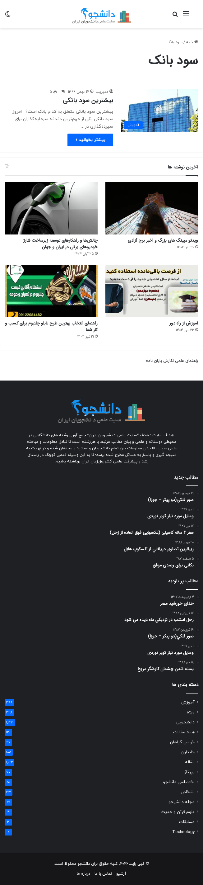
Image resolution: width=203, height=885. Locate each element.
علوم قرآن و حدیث (178, 812)
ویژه (191, 712)
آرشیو (121, 874)
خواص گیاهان (182, 742)
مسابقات (187, 822)
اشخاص (188, 792)
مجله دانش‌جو (181, 802)
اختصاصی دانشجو (179, 782)
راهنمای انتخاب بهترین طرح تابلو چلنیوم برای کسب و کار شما (51, 326)
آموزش (188, 702)
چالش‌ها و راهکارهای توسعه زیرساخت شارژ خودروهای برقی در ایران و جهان (60, 243)
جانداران (188, 752)
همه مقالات (184, 732)
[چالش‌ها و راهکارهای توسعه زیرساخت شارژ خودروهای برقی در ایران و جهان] (51, 208)
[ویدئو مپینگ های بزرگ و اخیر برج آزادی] (151, 208)
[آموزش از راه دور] (151, 291)
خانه (192, 42)
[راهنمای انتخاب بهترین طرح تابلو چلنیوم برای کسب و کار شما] (51, 291)
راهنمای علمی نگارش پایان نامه (172, 361)
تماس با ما (103, 874)
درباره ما (83, 874)
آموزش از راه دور (183, 323)
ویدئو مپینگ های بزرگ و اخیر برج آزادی (163, 240)
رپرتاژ (189, 772)
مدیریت (102, 91)
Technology (183, 832)
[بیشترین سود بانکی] (159, 110)
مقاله (190, 762)
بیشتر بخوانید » (90, 140)
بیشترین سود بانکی (88, 100)
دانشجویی (185, 722)
